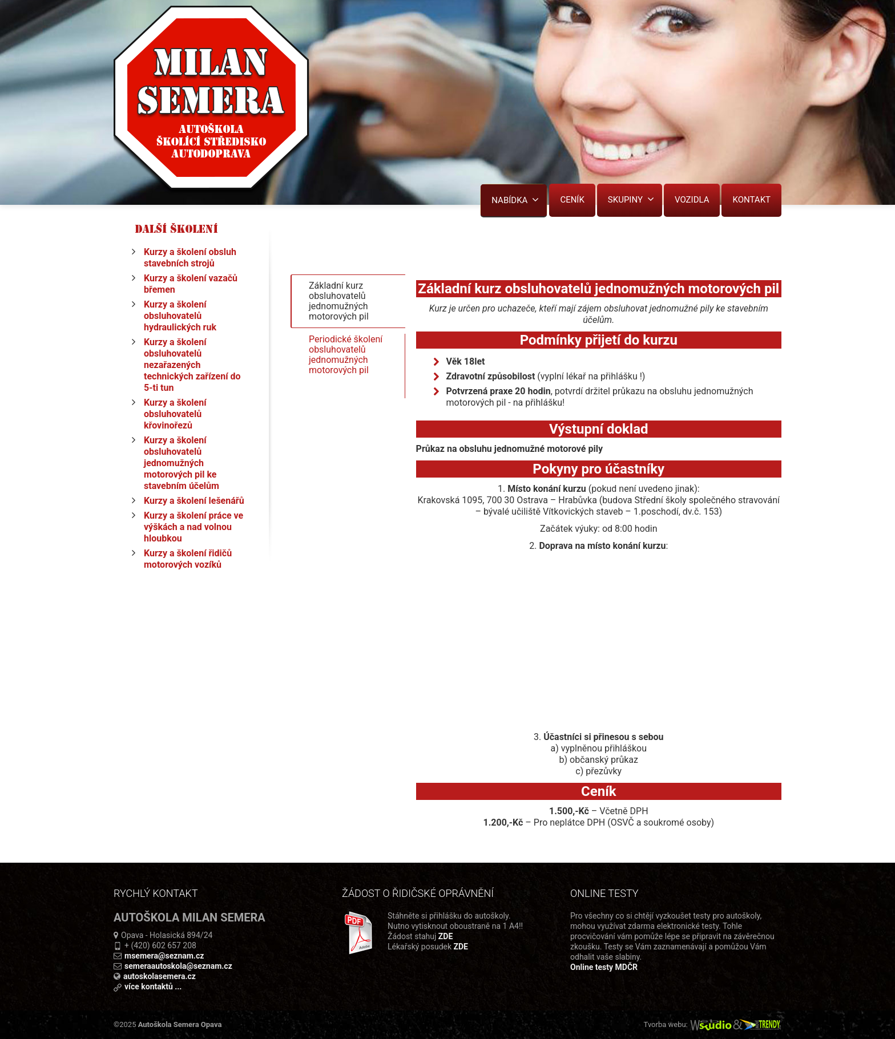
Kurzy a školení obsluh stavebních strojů (190, 257)
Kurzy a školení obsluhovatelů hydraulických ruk (180, 316)
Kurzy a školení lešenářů (194, 500)
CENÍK (572, 200)
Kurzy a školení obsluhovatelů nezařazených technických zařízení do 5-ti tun (192, 365)
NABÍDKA (515, 200)
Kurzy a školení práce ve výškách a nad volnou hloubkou (193, 527)
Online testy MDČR (604, 967)
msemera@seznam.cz (164, 955)
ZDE (445, 936)
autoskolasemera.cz (159, 976)
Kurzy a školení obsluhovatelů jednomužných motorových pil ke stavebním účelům (181, 463)
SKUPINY (631, 199)
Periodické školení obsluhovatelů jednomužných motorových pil (345, 363)
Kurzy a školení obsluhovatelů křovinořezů (175, 414)
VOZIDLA (692, 200)
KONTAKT (751, 200)
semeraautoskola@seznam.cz (178, 966)
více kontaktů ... (153, 986)
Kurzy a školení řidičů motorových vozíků (188, 559)
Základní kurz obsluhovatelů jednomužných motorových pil (339, 304)
